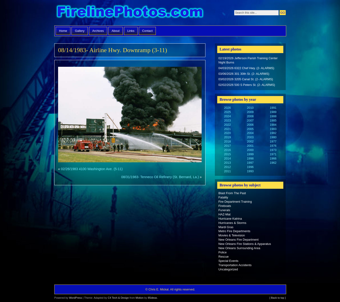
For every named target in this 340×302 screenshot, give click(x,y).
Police (222, 252)
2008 (250, 116)
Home (63, 31)
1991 (273, 107)
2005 (250, 129)
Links (130, 31)
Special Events (228, 261)
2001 (250, 145)
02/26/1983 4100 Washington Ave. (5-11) (92, 169)
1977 (273, 141)
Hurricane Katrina (230, 218)
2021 (227, 129)
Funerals (224, 210)
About (115, 31)
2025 (227, 112)
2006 (250, 124)
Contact (147, 31)
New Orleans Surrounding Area (239, 248)
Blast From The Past (232, 193)
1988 (273, 116)
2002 (250, 141)
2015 (227, 154)
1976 (273, 145)
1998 (250, 158)
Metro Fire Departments (234, 231)
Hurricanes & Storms (232, 223)
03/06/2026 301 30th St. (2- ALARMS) (243, 74)
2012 (227, 167)
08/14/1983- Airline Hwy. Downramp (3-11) (112, 50)
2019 (227, 137)
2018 (227, 141)
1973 (273, 150)
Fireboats (224, 206)
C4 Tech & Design (118, 297)
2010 (250, 107)
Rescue (223, 256)
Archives (98, 31)
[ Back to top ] (278, 297)
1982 (273, 133)
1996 (250, 167)
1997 (250, 162)
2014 (227, 158)
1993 (250, 171)
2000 (250, 150)
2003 (250, 137)
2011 (227, 171)
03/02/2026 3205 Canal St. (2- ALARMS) (245, 79)
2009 (250, 112)
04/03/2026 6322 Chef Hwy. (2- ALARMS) (246, 68)
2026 (227, 107)
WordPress (75, 297)
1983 (273, 129)
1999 (250, 154)
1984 (273, 124)
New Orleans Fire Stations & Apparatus (244, 244)
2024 (227, 116)
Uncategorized (228, 269)
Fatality (223, 197)
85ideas (152, 297)
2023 (227, 120)
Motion (140, 297)
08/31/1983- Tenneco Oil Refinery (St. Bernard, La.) (160, 177)
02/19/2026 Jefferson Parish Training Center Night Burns (248, 60)
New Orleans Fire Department (238, 239)
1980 (273, 137)
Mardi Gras (225, 227)
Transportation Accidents (234, 265)
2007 (250, 120)
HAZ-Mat (224, 214)
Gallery (80, 31)
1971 (273, 154)
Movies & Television (231, 235)
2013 (227, 162)
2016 (227, 150)
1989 (273, 112)
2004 (250, 133)
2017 (227, 145)
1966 (273, 158)
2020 (227, 133)
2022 (227, 124)
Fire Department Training (235, 201)
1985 (273, 120)
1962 (273, 162)
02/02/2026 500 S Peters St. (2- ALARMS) (246, 85)
